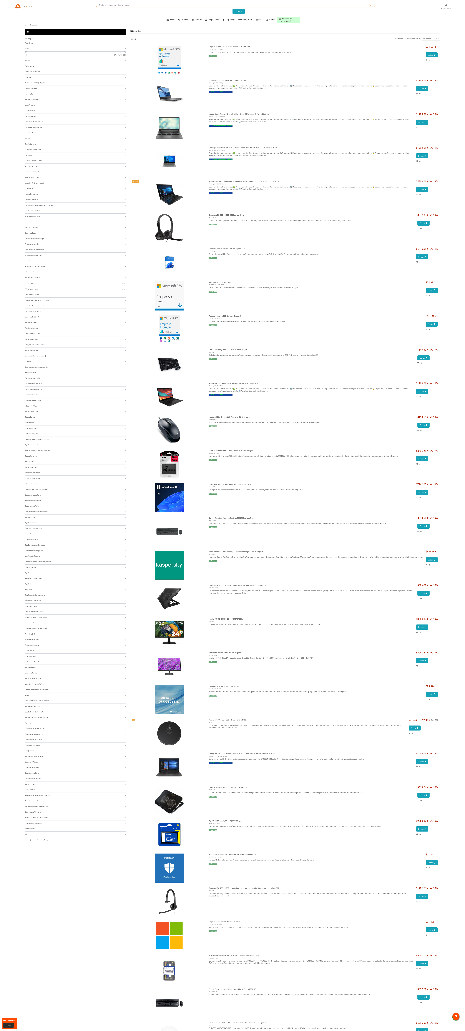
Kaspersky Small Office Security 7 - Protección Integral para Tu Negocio (236, 551)
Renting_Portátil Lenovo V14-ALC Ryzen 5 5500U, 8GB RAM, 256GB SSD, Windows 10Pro (243, 148)
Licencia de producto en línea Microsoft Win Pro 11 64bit (230, 484)
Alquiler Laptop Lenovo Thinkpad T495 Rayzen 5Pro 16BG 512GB (233, 383)
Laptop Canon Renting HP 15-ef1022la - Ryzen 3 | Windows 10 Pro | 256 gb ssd (239, 114)
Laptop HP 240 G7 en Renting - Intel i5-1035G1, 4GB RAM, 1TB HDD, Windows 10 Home (242, 753)
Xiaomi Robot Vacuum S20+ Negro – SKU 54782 (227, 720)
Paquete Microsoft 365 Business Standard (225, 316)
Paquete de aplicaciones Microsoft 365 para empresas (229, 47)
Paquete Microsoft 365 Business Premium (225, 922)
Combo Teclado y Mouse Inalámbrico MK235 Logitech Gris (231, 518)
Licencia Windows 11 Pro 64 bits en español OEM (227, 249)
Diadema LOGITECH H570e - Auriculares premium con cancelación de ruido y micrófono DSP (244, 888)
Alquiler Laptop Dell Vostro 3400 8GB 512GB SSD (228, 80)
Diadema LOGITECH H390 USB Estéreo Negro (226, 215)
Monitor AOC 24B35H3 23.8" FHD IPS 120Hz (226, 619)
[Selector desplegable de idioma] (435, 7)
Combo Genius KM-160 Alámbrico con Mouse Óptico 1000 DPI (232, 989)
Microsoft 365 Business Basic (220, 282)
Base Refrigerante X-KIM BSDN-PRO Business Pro (228, 787)
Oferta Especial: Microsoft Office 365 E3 (224, 686)
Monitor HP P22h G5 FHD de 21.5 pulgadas (225, 652)
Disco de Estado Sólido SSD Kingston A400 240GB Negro (231, 450)
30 (437, 39)
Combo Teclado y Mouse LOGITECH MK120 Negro (228, 349)
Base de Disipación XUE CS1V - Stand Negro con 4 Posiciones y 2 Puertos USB (238, 585)
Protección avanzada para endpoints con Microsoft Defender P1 (232, 854)
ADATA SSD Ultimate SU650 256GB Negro (225, 821)
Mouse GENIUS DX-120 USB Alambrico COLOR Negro (229, 417)
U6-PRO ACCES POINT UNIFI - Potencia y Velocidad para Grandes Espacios (237, 1023)
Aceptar (8, 1025)
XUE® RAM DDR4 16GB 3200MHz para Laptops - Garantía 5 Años (234, 955)
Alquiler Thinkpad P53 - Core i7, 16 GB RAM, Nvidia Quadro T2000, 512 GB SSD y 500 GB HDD (245, 181)
